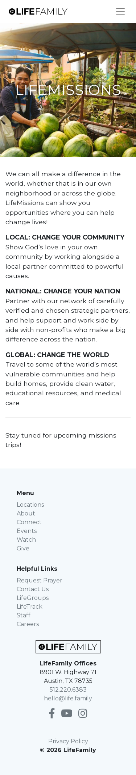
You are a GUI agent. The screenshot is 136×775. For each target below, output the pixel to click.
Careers (28, 624)
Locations (30, 504)
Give (23, 548)
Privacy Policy (68, 741)
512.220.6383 (68, 689)
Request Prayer (39, 580)
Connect (29, 522)
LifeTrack (29, 606)
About (26, 513)
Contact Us (33, 589)
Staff (23, 615)
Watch (26, 539)
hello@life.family (68, 698)
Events (27, 530)
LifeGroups (33, 597)
